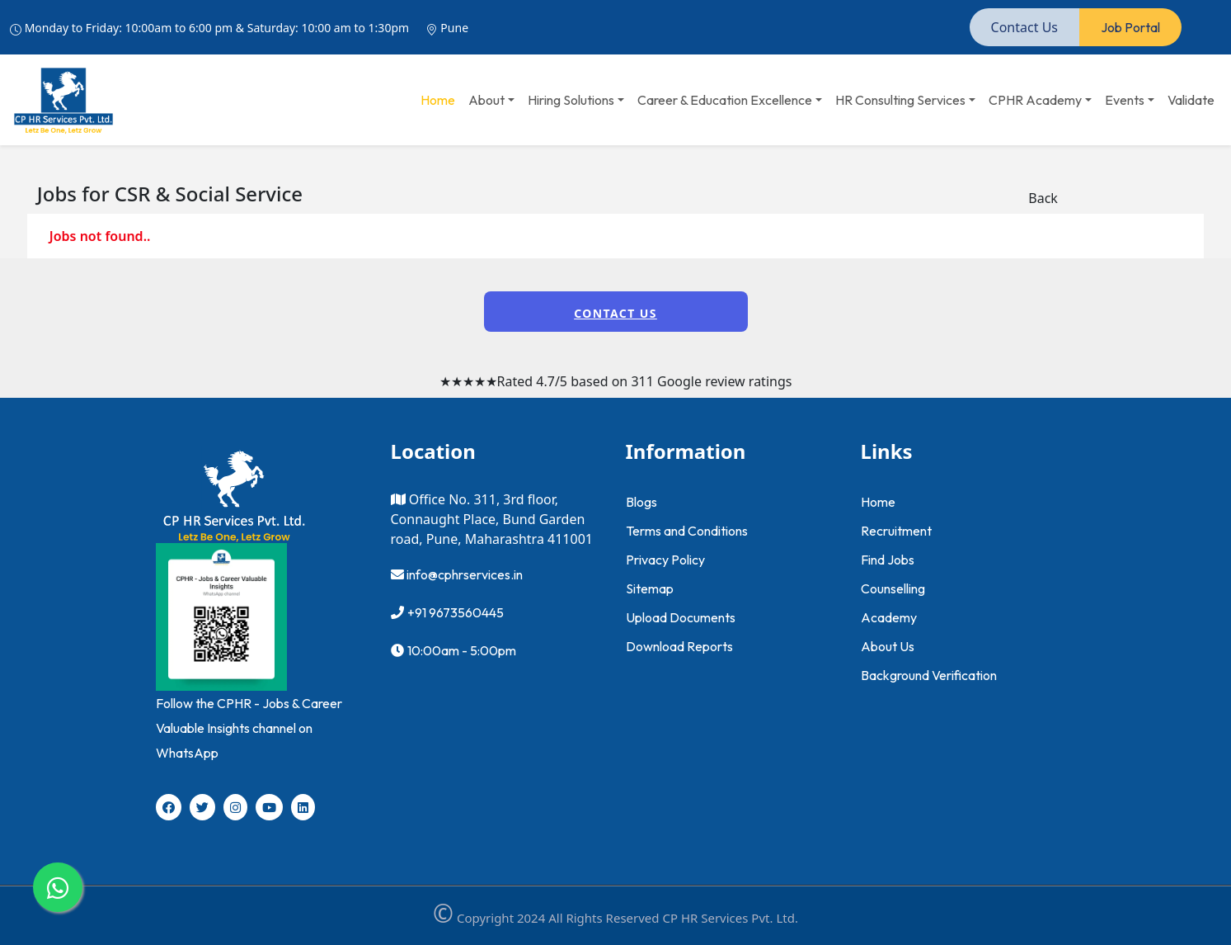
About (486, 100)
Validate (1191, 100)
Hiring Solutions (571, 100)
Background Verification (929, 675)
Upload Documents (680, 617)
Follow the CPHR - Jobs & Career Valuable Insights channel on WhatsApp (249, 728)
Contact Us (1024, 27)
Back (1043, 198)
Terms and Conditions (687, 530)
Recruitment (896, 530)
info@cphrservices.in (463, 574)
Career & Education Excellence (724, 100)
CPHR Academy (1035, 100)
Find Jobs (887, 559)
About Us (887, 646)
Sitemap (650, 588)
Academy (889, 617)
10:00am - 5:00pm (461, 650)
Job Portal (1130, 27)
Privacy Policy (665, 559)
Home (438, 100)
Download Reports (679, 646)
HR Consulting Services (900, 100)
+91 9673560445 (455, 612)
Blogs (641, 502)
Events (1124, 100)
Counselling (893, 588)
